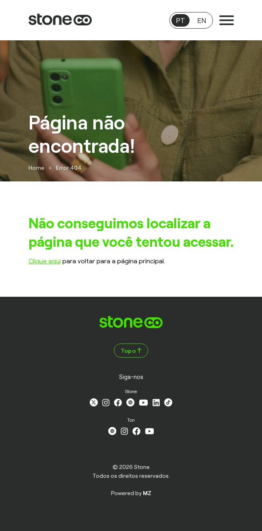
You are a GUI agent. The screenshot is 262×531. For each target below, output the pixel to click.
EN (201, 20)
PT (180, 20)
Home (36, 167)
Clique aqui (45, 260)
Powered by (131, 492)
